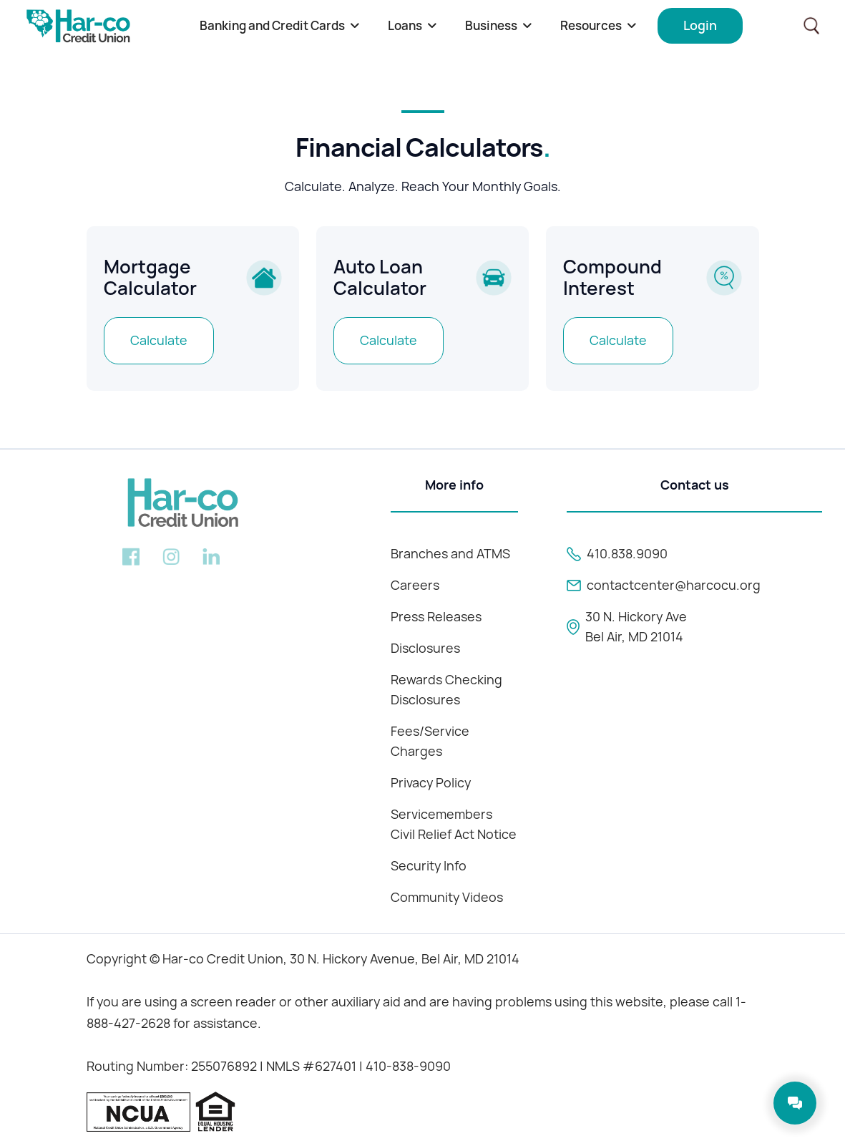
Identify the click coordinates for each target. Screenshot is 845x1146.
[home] (78, 26)
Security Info (429, 866)
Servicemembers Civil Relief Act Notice (454, 824)
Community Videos (447, 897)
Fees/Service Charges (430, 741)
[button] (279, 26)
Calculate (158, 340)
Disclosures (425, 648)
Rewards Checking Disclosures (446, 689)
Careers (415, 585)
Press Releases (436, 616)
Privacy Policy (431, 782)
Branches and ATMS (450, 553)
